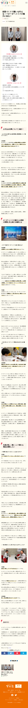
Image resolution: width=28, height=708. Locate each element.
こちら (9, 647)
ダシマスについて (12, 698)
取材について (6, 692)
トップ (3, 5)
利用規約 (15, 699)
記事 (9, 690)
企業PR (6, 5)
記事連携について (21, 692)
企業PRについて (13, 692)
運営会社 (17, 698)
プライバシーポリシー (8, 699)
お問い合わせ (21, 699)
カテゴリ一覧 (17, 690)
